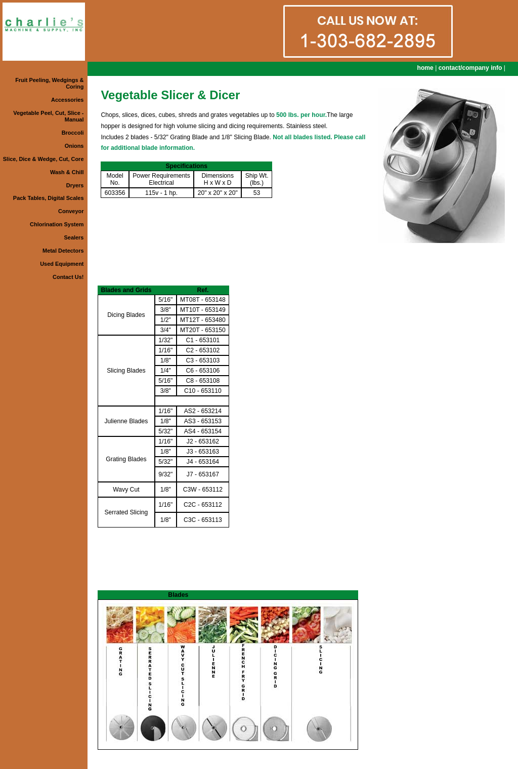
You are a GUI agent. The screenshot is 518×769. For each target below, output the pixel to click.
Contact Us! (68, 277)
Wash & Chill (66, 172)
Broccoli (73, 133)
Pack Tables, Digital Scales (48, 198)
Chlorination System (56, 224)
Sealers (74, 237)
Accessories (67, 100)
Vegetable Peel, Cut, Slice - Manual (48, 116)
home (425, 67)
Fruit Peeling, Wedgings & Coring (49, 83)
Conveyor (70, 211)
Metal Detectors (62, 251)
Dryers (75, 185)
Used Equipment (61, 264)
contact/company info (470, 67)
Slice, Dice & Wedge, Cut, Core (43, 159)
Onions (74, 146)
